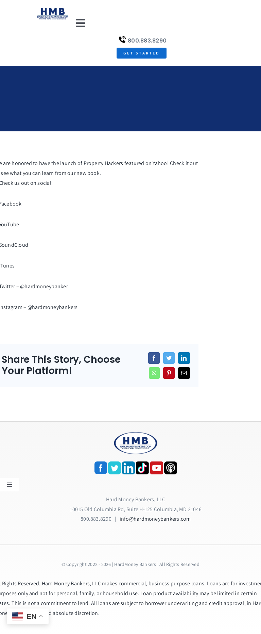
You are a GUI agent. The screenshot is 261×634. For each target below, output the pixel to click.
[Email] (183, 372)
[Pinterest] (168, 372)
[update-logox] (52, 9)
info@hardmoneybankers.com (155, 518)
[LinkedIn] (183, 358)
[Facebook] (153, 358)
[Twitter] (168, 358)
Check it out (184, 163)
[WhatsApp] (154, 372)
